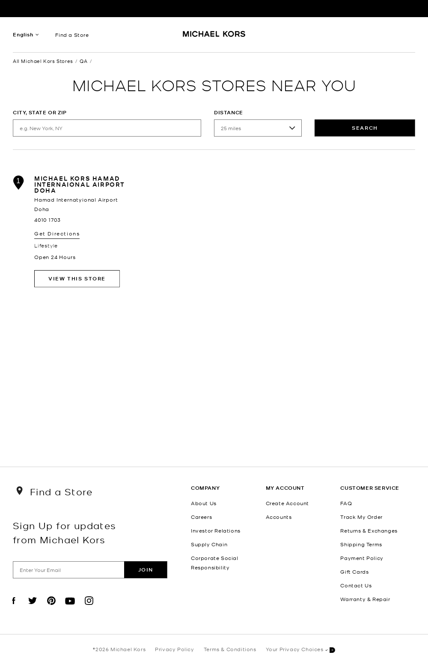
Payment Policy (361, 557)
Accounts (279, 516)
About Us (204, 503)
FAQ (346, 503)
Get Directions (57, 233)
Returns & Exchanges (368, 530)
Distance (228, 112)
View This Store (77, 278)
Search (365, 127)
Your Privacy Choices (300, 650)
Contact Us (356, 585)
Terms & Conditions (230, 649)
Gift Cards (354, 571)
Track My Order (361, 516)
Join (145, 569)
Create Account (287, 503)
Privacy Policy (174, 649)
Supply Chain (209, 544)
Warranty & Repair (365, 599)
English (23, 34)
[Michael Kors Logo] (214, 37)
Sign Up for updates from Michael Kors (64, 532)
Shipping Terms (361, 544)
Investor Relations (216, 530)
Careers (201, 516)
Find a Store (72, 34)
